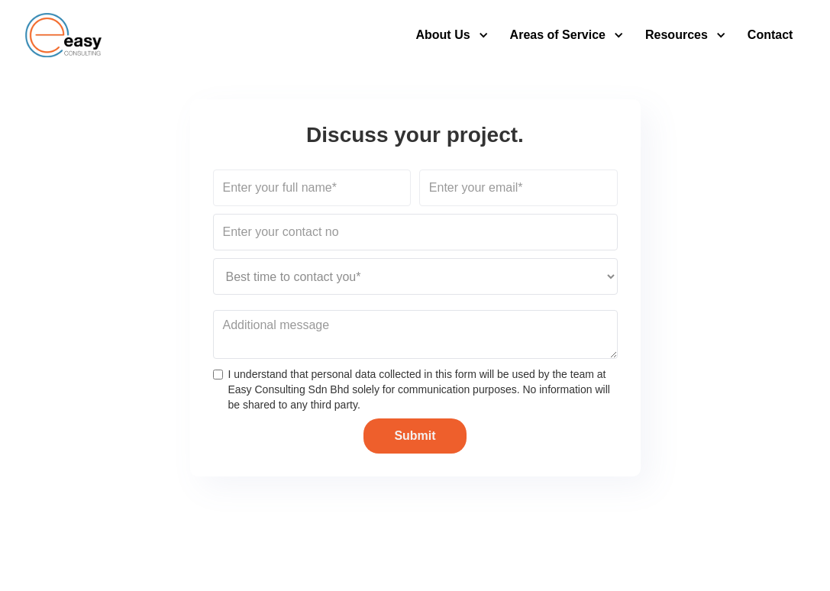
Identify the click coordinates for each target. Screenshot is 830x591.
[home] (63, 35)
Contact (770, 34)
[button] (447, 35)
